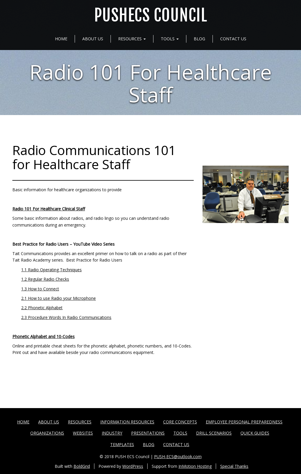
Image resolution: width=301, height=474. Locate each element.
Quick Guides (254, 433)
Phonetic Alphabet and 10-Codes (43, 336)
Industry (112, 433)
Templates (122, 444)
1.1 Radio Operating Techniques (51, 269)
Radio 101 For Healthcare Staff (150, 83)
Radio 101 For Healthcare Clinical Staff (48, 209)
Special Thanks (234, 466)
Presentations (148, 433)
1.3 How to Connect (40, 289)
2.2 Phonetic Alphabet (42, 307)
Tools (170, 38)
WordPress (132, 466)
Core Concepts (180, 422)
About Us (92, 38)
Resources (132, 38)
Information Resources (127, 422)
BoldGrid (81, 466)
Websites (83, 433)
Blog (199, 38)
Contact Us (233, 38)
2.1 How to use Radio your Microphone (58, 298)
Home (61, 38)
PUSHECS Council (150, 15)
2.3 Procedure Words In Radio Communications (66, 317)
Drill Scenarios (214, 433)
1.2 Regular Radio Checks (45, 279)
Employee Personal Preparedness (244, 422)
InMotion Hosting (195, 466)
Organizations (47, 433)
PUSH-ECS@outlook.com (178, 456)
